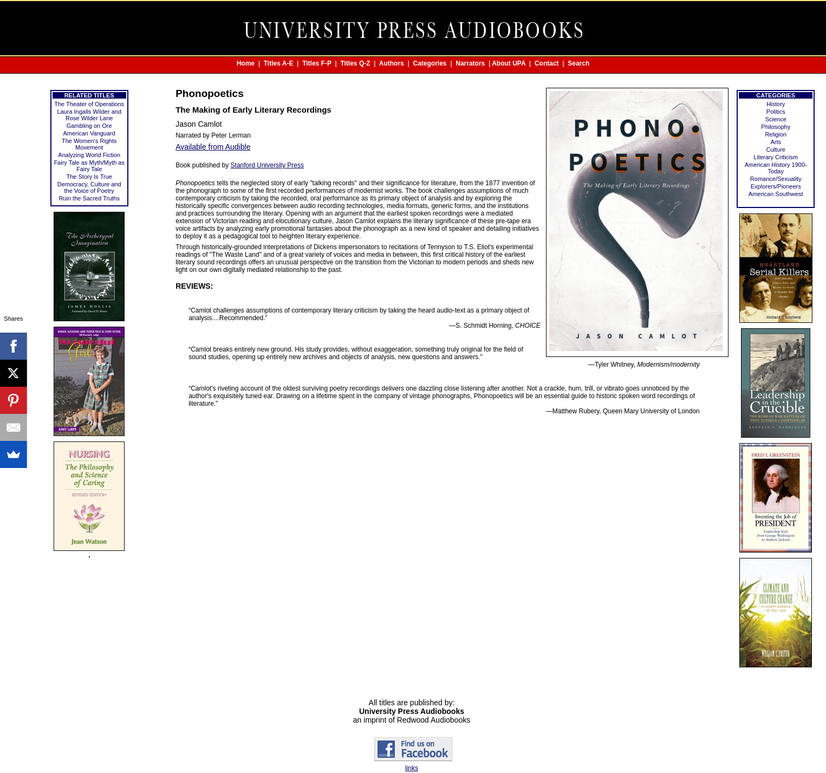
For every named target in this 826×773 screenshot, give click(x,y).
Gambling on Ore (89, 125)
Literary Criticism (775, 157)
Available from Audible (212, 146)
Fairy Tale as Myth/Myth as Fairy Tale (89, 165)
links (411, 768)
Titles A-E (279, 63)
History (775, 104)
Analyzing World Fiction (89, 155)
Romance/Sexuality (776, 179)
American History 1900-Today (776, 167)
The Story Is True (89, 176)
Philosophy (775, 127)
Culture (775, 149)
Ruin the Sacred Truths (89, 198)
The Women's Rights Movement (89, 144)
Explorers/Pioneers (776, 186)
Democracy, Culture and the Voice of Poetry (89, 187)
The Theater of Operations (89, 104)
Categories (430, 63)
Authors (391, 63)
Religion (775, 134)
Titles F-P (316, 63)
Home (246, 63)
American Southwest (776, 194)
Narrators (470, 63)
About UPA (508, 63)
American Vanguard (89, 133)
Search (578, 63)
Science (775, 119)
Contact (547, 63)
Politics (775, 111)
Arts (775, 142)
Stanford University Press (267, 165)
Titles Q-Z (355, 63)
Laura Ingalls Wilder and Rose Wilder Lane (89, 114)
